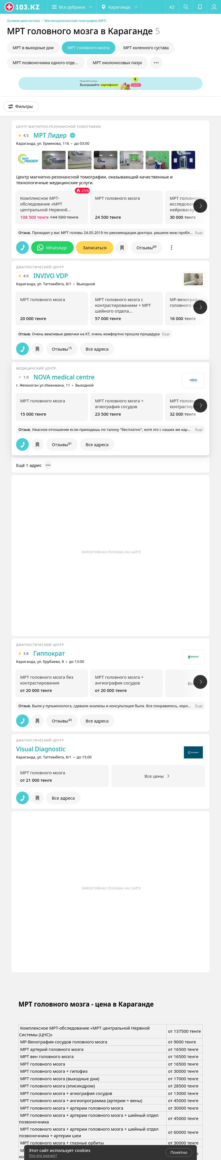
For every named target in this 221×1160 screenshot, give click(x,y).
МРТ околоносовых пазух (117, 62)
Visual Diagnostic (40, 749)
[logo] (22, 7)
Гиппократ (49, 653)
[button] (72, 7)
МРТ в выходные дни (33, 47)
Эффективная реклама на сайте (111, 552)
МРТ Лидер (49, 135)
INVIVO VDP (50, 275)
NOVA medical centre (63, 377)
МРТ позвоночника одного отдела (46, 62)
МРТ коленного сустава (146, 47)
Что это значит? (43, 1155)
